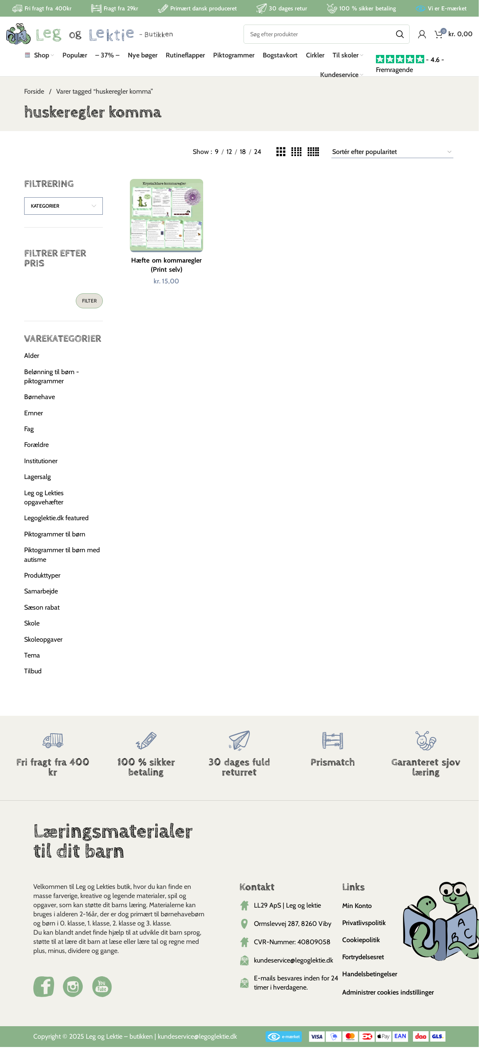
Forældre (36, 450)
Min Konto (357, 911)
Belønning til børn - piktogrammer (51, 381)
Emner (33, 418)
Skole (32, 628)
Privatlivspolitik (364, 928)
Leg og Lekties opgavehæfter (44, 502)
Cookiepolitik (361, 945)
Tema (32, 660)
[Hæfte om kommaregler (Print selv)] (165, 220)
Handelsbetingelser (369, 979)
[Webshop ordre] (392, 157)
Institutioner (40, 466)
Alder (31, 361)
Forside (35, 97)
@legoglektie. (212, 1041)
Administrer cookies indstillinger (388, 997)
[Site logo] (89, 37)
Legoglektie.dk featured (56, 523)
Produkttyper (42, 580)
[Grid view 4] (296, 157)
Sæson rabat (42, 612)
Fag (29, 434)
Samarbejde (41, 596)
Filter (89, 306)
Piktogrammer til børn (54, 539)
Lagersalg (37, 482)
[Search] (327, 37)
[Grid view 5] (313, 157)
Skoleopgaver (43, 644)
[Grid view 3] (281, 157)
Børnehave (39, 402)
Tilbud (33, 676)
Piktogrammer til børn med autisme (62, 559)
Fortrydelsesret (363, 962)
